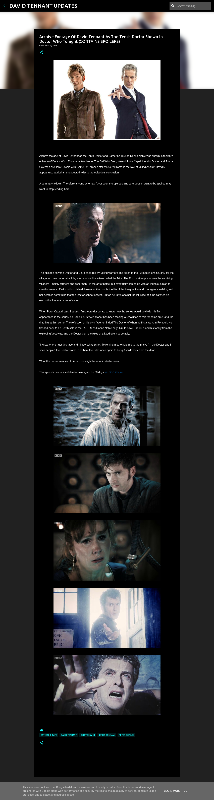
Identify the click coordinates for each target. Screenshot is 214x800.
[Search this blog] (193, 6)
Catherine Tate (49, 735)
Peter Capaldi (126, 735)
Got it (188, 790)
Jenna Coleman (107, 735)
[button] (41, 52)
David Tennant (69, 735)
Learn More (172, 790)
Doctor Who (88, 735)
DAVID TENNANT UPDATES (43, 6)
